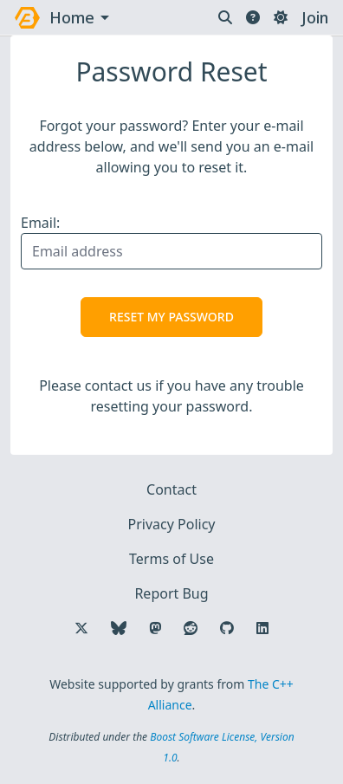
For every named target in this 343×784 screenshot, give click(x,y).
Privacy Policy (172, 524)
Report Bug (171, 593)
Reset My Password (171, 316)
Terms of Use (171, 558)
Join (314, 17)
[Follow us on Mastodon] (155, 628)
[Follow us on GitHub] (227, 628)
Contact (171, 489)
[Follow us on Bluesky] (118, 628)
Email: (40, 222)
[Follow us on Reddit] (190, 628)
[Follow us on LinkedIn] (262, 628)
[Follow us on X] (81, 628)
